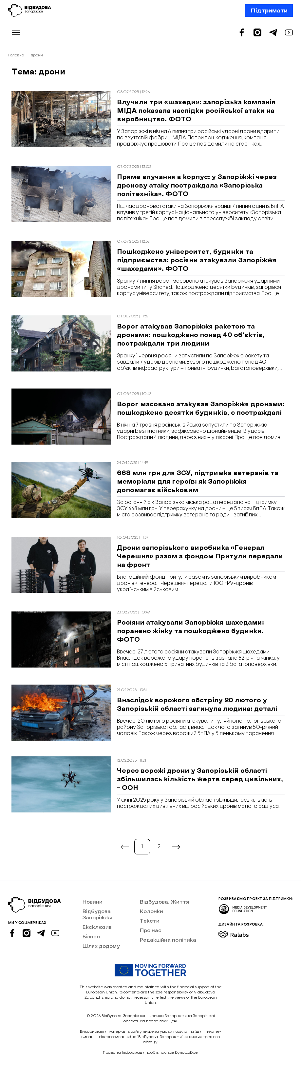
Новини (92, 901)
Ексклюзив (97, 927)
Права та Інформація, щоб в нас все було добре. (150, 1052)
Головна (16, 55)
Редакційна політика (168, 939)
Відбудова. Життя (164, 901)
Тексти (150, 920)
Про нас (150, 930)
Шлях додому (101, 946)
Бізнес (91, 936)
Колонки (151, 911)
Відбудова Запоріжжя (97, 914)
